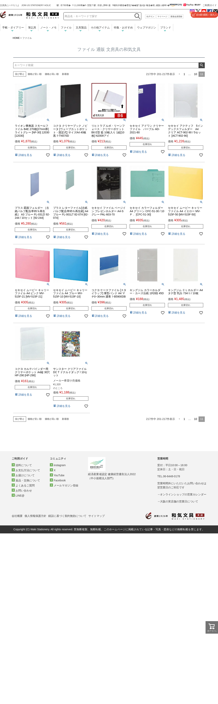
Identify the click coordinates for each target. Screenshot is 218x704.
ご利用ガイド (210, 5)
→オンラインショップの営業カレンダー (181, 494)
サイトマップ (96, 515)
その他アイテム (100, 27)
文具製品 (81, 27)
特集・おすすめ (123, 27)
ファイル (66, 27)
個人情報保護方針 (35, 515)
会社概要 (17, 515)
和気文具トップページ (175, 516)
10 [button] (195, 74)
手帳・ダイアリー (13, 27)
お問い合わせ (24, 490)
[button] (179, 74)
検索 (202, 65)
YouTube (59, 475)
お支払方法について (28, 470)
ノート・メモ (48, 27)
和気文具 (29, 15)
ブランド (165, 27)
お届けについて (25, 475)
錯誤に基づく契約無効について (67, 515)
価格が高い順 (52, 74)
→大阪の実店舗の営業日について (177, 501)
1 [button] (184, 74)
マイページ (162, 16)
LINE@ (20, 495)
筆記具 (32, 27)
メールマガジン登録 (66, 485)
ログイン (150, 16)
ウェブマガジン (146, 27)
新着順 (65, 74)
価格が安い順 (35, 74)
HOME (16, 38)
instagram (60, 465)
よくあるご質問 (25, 485)
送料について (24, 465)
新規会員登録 (176, 16)
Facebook (60, 480)
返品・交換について (28, 480)
